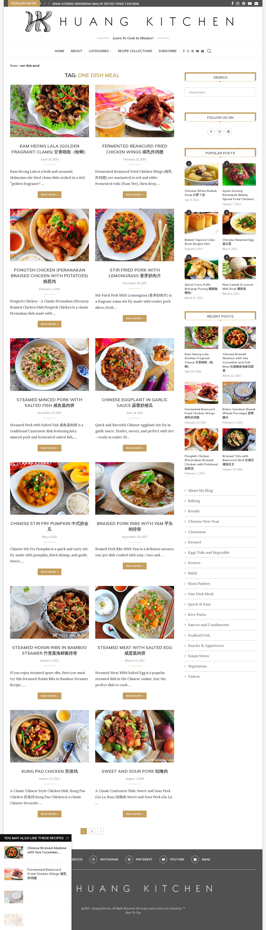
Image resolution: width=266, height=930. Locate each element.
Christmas (197, 531)
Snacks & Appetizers (206, 645)
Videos (194, 676)
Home (59, 51)
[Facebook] (232, 3)
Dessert (194, 541)
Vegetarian (197, 665)
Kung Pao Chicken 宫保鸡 (49, 771)
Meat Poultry (199, 583)
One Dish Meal (200, 593)
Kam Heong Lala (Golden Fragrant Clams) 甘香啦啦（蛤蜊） (199, 360)
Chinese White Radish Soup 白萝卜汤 (201, 193)
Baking (194, 500)
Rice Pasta (197, 614)
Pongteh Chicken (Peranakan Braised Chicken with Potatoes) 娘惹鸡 (49, 275)
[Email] (256, 3)
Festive (194, 562)
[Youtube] (250, 3)
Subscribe (168, 51)
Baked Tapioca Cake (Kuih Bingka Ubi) (200, 242)
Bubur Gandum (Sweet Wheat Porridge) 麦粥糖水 (238, 413)
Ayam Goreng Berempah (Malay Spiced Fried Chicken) (95, 4)
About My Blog (200, 490)
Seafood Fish (199, 634)
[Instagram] (237, 3)
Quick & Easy (199, 603)
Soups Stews (198, 655)
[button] (44, 3)
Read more (49, 194)
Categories (99, 51)
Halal (192, 572)
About (76, 51)
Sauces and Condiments (208, 624)
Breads (194, 510)
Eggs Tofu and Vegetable (209, 552)
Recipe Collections (135, 51)
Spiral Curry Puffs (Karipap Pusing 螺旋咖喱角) (201, 288)
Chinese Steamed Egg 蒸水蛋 (238, 242)
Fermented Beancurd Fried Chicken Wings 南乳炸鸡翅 (200, 413)
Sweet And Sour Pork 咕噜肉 (135, 771)
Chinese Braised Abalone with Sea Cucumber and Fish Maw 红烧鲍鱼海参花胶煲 (238, 362)
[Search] (209, 51)
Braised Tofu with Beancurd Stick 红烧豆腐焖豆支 (238, 460)
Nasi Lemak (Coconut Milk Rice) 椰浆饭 (237, 286)
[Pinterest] (243, 3)
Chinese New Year (203, 521)
